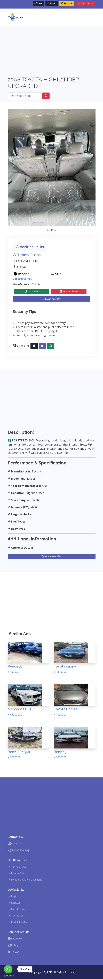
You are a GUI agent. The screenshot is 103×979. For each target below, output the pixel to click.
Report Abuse (69, 291)
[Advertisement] (52, 52)
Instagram (16, 945)
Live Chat (16, 843)
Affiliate (38, 3)
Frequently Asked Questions (26, 879)
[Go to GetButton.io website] (8, 976)
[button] (48, 230)
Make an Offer (51, 299)
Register (67, 3)
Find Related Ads (20, 922)
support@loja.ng (20, 850)
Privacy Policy (18, 873)
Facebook (16, 938)
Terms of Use (18, 867)
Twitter (15, 952)
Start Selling (85, 3)
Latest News (18, 909)
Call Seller (31, 291)
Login (51, 3)
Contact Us (17, 915)
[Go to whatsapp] (8, 969)
